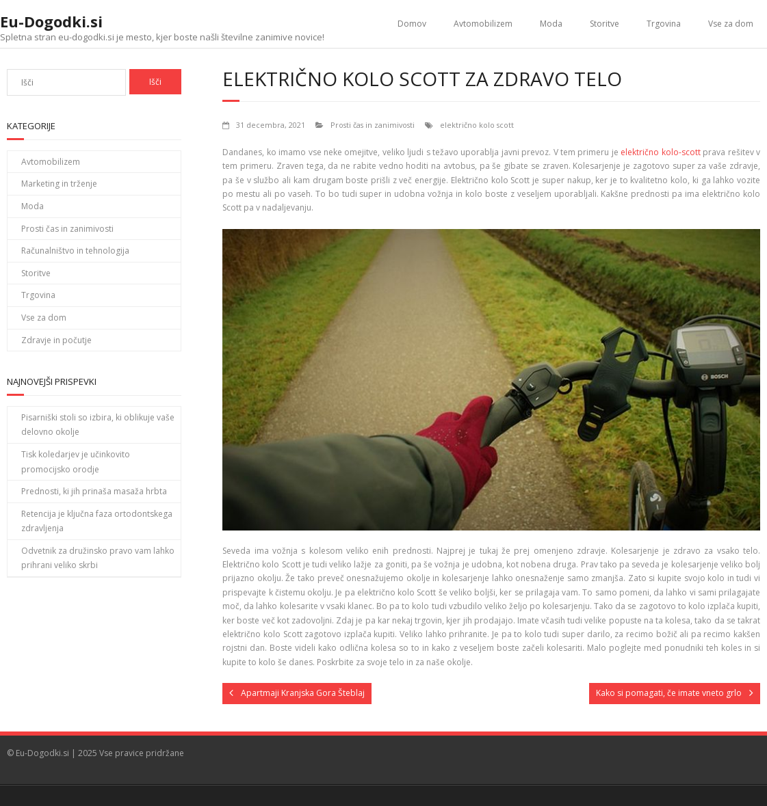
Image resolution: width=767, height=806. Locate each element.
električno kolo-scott (660, 152)
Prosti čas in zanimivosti (372, 125)
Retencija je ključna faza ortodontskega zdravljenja (96, 521)
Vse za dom (730, 23)
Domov (412, 23)
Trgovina (664, 23)
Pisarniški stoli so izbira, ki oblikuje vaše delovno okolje (97, 425)
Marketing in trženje (59, 183)
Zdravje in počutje (56, 340)
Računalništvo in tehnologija (75, 250)
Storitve (604, 23)
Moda (551, 23)
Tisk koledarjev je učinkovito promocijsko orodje (75, 461)
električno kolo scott (477, 125)
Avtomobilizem (483, 23)
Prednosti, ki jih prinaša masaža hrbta (94, 491)
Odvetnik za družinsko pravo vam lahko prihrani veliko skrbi (97, 558)
